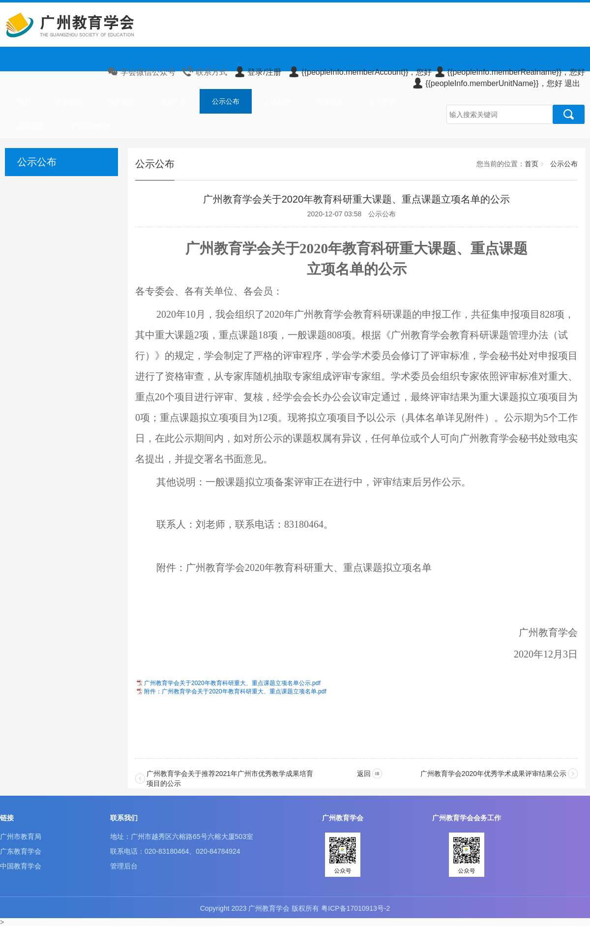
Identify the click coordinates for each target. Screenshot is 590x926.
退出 (572, 83)
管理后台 (124, 866)
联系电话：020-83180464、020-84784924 (175, 851)
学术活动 (382, 101)
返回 (364, 773)
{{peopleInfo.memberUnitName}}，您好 (487, 83)
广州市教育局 (20, 836)
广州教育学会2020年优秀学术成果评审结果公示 (493, 773)
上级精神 (278, 101)
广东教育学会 (20, 851)
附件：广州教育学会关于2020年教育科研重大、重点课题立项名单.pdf (235, 691)
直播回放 (31, 126)
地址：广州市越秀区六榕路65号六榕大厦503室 (181, 836)
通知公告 (173, 101)
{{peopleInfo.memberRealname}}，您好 (509, 72)
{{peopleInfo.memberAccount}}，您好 (360, 72)
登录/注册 (257, 72)
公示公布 (225, 101)
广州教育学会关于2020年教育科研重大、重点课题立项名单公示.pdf (232, 683)
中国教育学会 (20, 866)
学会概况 (69, 101)
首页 (24, 101)
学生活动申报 (90, 126)
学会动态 (121, 101)
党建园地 (330, 101)
